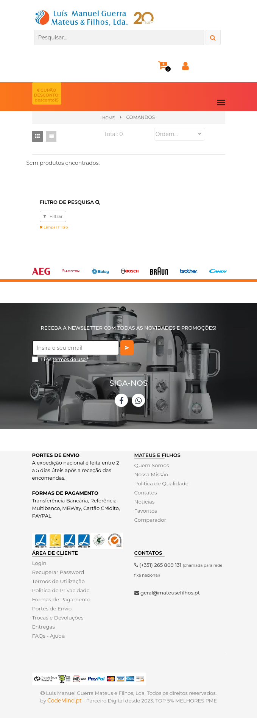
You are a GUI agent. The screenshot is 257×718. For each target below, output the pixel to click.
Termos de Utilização (57, 581)
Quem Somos (151, 465)
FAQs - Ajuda (48, 635)
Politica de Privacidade (60, 590)
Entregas (43, 626)
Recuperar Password (57, 572)
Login (39, 563)
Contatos (145, 493)
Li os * (65, 359)
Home (108, 117)
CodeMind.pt (64, 700)
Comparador (149, 520)
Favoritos (145, 511)
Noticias (144, 502)
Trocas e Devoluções (57, 617)
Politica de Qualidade (160, 483)
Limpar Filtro (54, 227)
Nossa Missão (150, 474)
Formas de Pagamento (60, 599)
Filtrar (53, 216)
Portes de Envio (51, 608)
